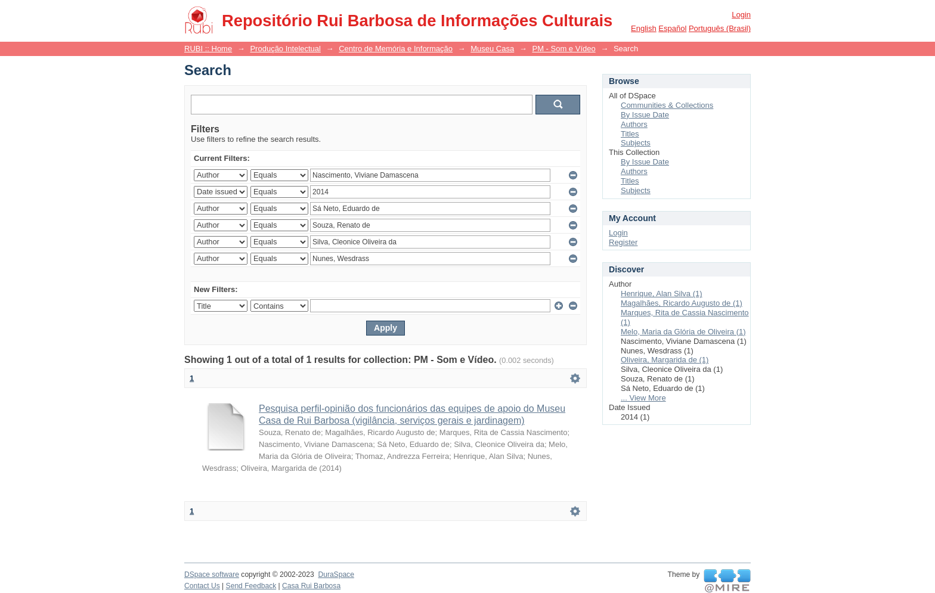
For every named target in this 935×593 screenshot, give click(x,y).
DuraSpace (336, 574)
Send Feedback (251, 586)
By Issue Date (645, 114)
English (644, 28)
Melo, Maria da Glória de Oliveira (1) (683, 331)
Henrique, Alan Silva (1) (661, 293)
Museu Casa (492, 48)
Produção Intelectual (285, 48)
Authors (634, 124)
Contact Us (202, 586)
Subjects (636, 142)
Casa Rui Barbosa (311, 586)
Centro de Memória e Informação (396, 48)
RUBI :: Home (208, 48)
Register (623, 242)
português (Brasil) (720, 28)
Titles (630, 133)
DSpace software (211, 574)
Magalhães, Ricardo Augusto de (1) (681, 303)
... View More (643, 397)
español (672, 28)
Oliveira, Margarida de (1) (664, 359)
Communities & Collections (667, 105)
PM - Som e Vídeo (563, 48)
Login (741, 14)
